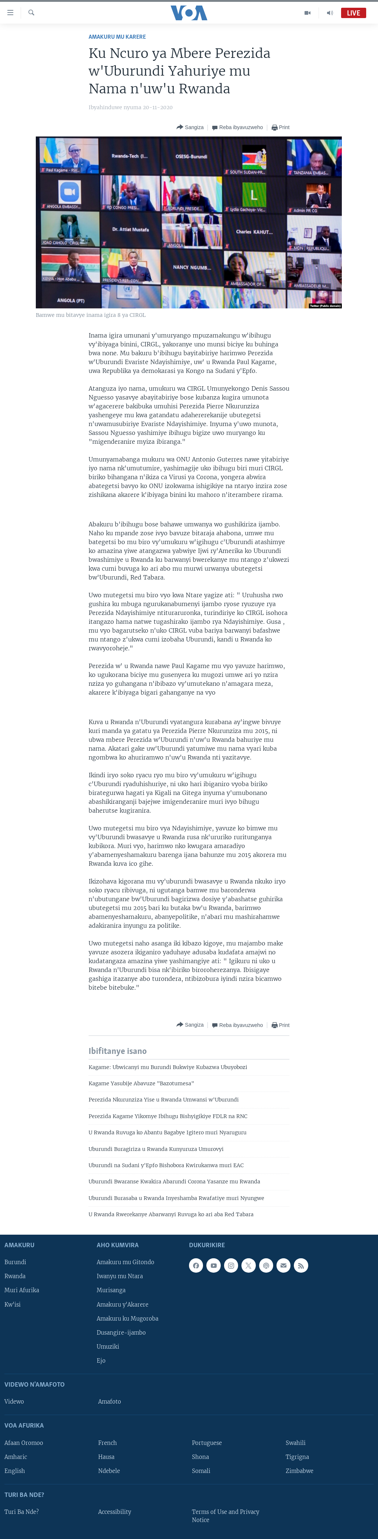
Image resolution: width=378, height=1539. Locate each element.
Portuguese (207, 1442)
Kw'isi (12, 1304)
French (107, 1442)
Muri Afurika (21, 1290)
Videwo (14, 1401)
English (14, 1470)
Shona (200, 1456)
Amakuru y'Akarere (122, 1304)
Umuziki (108, 1346)
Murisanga (111, 1290)
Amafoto (109, 1401)
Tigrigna (297, 1456)
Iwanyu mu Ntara (120, 1276)
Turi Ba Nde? (21, 1512)
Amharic (15, 1456)
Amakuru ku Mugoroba (127, 1318)
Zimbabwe (299, 1470)
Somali (201, 1470)
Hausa (106, 1456)
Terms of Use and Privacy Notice (225, 1516)
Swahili (296, 1442)
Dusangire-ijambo (121, 1332)
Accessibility (114, 1512)
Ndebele (109, 1470)
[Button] (190, 127)
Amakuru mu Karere (117, 37)
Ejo (101, 1360)
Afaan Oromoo (23, 1442)
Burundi (15, 1262)
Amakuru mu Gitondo (125, 1262)
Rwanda (14, 1276)
